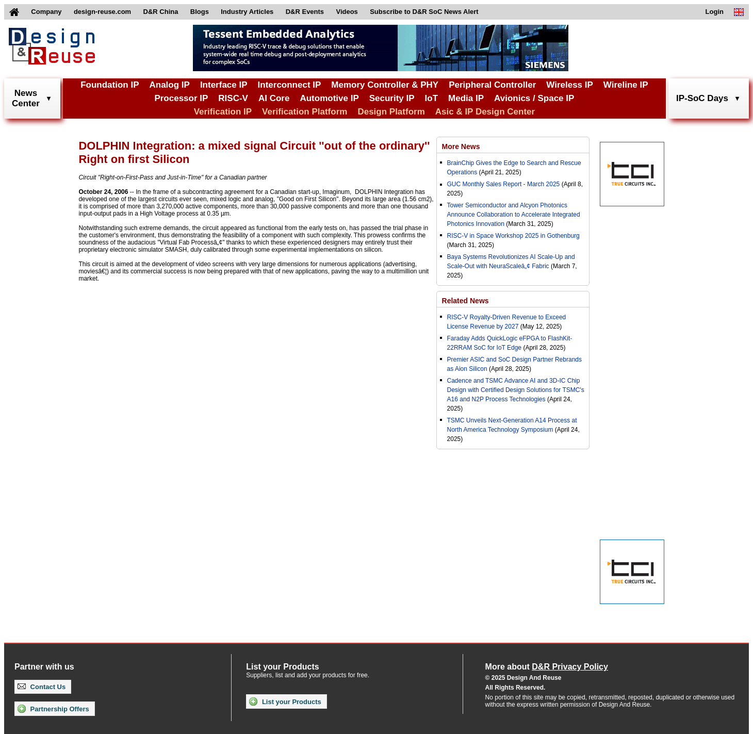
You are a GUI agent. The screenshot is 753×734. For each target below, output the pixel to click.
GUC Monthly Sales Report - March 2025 (503, 184)
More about (546, 666)
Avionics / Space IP (534, 98)
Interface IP (224, 85)
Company (46, 11)
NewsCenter (26, 98)
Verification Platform (304, 112)
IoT (431, 98)
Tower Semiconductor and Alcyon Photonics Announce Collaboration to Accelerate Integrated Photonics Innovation (513, 214)
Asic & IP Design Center (485, 112)
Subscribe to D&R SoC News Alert (424, 11)
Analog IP (169, 85)
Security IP (392, 98)
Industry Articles (247, 11)
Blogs (199, 11)
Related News (465, 301)
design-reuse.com (102, 11)
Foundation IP (109, 85)
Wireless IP (569, 85)
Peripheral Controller (492, 85)
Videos (346, 11)
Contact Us (42, 687)
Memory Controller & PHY (384, 85)
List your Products (285, 701)
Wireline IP (625, 85)
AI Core (273, 98)
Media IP (466, 98)
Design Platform (390, 112)
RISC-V (233, 98)
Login (715, 11)
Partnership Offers (53, 709)
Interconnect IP (289, 85)
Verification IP (223, 112)
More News (461, 146)
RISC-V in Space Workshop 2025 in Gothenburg (513, 235)
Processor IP (181, 98)
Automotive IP (329, 98)
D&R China (160, 11)
